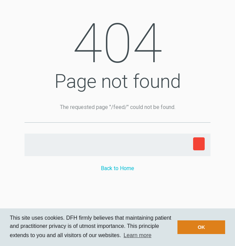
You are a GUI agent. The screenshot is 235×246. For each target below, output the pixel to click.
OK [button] (201, 227)
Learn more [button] (138, 235)
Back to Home (117, 168)
